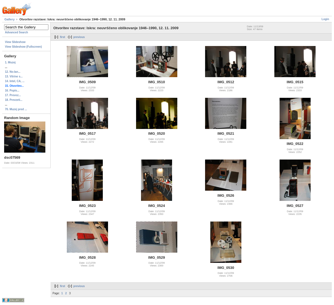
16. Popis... (12, 90)
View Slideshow (15, 42)
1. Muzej (10, 62)
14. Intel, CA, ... (14, 81)
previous (79, 37)
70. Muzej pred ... (16, 109)
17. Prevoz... (13, 95)
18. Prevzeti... (13, 99)
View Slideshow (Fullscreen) (23, 46)
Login (325, 19)
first (62, 37)
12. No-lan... (12, 71)
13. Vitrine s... (14, 76)
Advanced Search (16, 32)
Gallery (9, 19)
